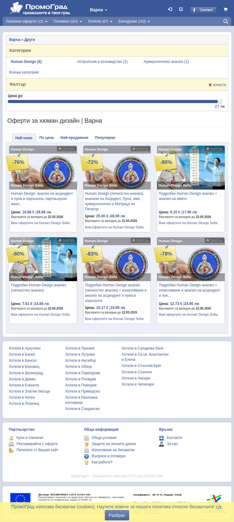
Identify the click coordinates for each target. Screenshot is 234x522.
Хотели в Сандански (82, 409)
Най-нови (23, 138)
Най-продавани (74, 138)
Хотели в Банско (23, 360)
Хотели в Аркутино (25, 348)
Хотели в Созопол (137, 372)
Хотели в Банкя (22, 354)
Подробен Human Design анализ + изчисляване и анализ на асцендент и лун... (189, 290)
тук (218, 506)
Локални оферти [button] (27, 21)
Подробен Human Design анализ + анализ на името (188, 196)
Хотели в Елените (24, 385)
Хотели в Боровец (24, 366)
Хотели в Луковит (80, 348)
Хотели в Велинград (26, 373)
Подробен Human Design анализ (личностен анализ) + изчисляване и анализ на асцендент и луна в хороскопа (116, 293)
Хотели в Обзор (78, 366)
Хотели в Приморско (82, 391)
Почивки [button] (68, 21)
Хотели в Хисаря (136, 378)
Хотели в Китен (22, 397)
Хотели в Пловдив (80, 379)
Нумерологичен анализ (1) (166, 62)
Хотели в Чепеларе (138, 384)
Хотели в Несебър (80, 360)
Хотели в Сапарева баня (142, 348)
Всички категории (24, 72)
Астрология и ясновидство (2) (102, 62)
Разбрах (117, 515)
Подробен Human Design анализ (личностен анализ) (38, 287)
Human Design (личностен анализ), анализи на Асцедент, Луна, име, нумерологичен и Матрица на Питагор (114, 201)
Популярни (105, 138)
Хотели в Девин (22, 379)
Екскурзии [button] (134, 21)
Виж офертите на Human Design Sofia (40, 223)
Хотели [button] (100, 21)
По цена (46, 138)
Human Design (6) (26, 62)
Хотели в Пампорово (83, 373)
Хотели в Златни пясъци (29, 391)
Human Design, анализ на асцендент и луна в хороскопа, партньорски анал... (42, 198)
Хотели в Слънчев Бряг (141, 366)
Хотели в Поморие (81, 385)
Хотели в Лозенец (24, 403)
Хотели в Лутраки (80, 354)
